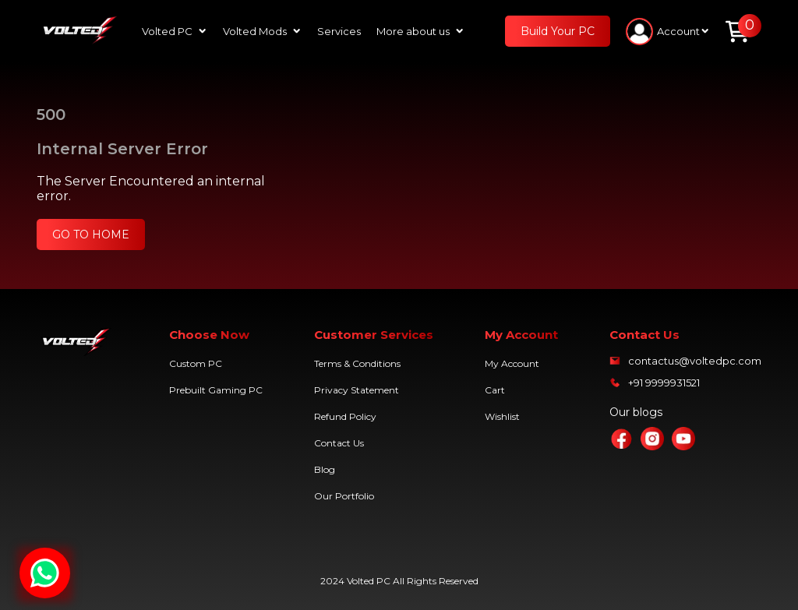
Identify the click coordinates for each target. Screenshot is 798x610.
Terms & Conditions (357, 363)
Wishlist (502, 416)
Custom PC (195, 363)
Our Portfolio (344, 496)
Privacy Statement (356, 390)
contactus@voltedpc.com (694, 360)
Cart (495, 390)
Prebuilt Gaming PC (216, 390)
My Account (512, 363)
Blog (324, 469)
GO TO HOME (90, 234)
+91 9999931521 (664, 382)
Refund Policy (345, 416)
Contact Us (339, 443)
